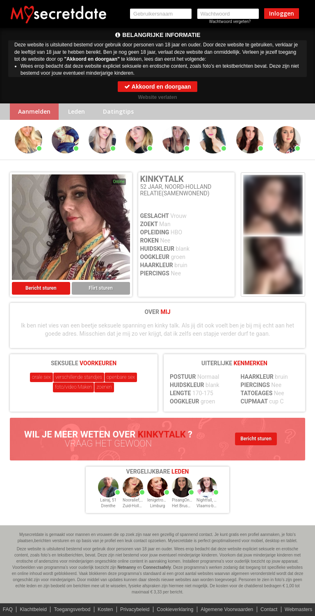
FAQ (8, 609)
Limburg (157, 506)
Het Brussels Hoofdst (191, 506)
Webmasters (298, 609)
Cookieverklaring (175, 609)
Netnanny (126, 567)
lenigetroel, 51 (160, 500)
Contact (268, 609)
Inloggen (281, 13)
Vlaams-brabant (210, 506)
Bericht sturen (41, 288)
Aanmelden (34, 111)
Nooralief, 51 (134, 500)
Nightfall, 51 (207, 500)
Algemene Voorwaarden (227, 609)
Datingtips (118, 111)
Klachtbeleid (33, 609)
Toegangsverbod (72, 609)
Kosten (105, 609)
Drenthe (108, 506)
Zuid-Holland (134, 506)
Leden (76, 111)
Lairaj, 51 (108, 500)
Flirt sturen (101, 288)
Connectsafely (157, 567)
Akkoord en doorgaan (157, 86)
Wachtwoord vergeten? (230, 21)
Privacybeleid (134, 609)
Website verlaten (157, 97)
